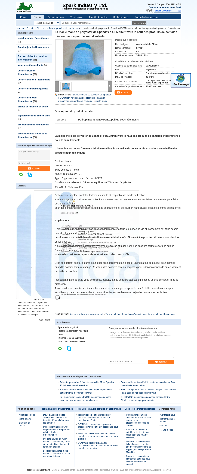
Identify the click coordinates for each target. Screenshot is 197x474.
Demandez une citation (167, 420)
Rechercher (141, 23)
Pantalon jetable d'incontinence (33, 47)
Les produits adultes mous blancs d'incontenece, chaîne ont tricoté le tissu (56, 453)
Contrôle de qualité (98, 17)
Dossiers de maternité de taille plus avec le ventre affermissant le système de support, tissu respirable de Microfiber (138, 446)
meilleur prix (101, 101)
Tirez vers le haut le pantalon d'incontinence (57, 28)
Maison (23, 17)
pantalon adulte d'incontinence (33, 38)
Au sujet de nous (56, 17)
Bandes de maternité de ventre (33, 106)
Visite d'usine (76, 17)
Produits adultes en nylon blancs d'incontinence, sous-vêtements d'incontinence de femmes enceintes (56, 443)
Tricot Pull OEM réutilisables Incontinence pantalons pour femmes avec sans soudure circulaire (98, 436)
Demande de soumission (161, 7)
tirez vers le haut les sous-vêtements (87, 314)
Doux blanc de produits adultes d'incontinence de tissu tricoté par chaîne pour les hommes (56, 419)
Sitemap (164, 425)
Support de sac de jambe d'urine (34, 115)
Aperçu (20, 28)
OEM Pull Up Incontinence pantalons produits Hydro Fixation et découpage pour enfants (98, 427)
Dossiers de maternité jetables (33, 88)
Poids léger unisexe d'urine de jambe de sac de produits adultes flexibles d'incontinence (56, 431)
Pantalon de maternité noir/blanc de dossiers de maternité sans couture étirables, (137, 433)
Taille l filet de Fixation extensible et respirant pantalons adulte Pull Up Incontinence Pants (94, 417)
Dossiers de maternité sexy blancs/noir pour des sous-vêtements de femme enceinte (139, 460)
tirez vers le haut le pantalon (161, 314)
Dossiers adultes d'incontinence (34, 80)
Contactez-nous (120, 17)
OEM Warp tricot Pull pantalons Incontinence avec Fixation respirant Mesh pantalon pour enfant (98, 445)
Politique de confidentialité (38, 470)
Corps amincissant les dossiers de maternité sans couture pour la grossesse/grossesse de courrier (138, 420)
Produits (37, 17)
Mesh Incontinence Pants (30, 65)
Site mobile (166, 430)
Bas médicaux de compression (33, 124)
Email (178, 7)
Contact (34, 168)
